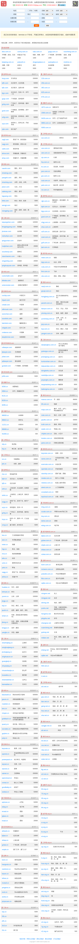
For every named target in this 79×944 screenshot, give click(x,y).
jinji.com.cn (45, 324)
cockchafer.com (7, 276)
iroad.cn (5, 821)
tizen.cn (5, 860)
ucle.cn (4, 563)
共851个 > (34, 638)
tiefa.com (5, 201)
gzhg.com (5, 104)
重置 (47, 25)
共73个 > (35, 827)
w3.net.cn (44, 774)
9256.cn (5, 386)
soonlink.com (7, 319)
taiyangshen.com (8, 222)
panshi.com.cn (46, 303)
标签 (57, 14)
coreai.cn (5, 783)
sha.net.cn (45, 715)
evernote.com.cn (47, 464)
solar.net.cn (45, 759)
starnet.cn (5, 769)
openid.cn (5, 754)
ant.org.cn (45, 891)
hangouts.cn (6, 864)
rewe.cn (5, 544)
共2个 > (35, 440)
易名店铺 (48, 939)
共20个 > (35, 382)
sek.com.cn (45, 153)
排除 (14, 14)
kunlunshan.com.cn (48, 361)
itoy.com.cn (45, 516)
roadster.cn (6, 704)
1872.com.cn (46, 107)
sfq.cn (4, 444)
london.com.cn (46, 438)
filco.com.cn (45, 578)
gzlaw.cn (5, 845)
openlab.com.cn (47, 469)
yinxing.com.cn (46, 313)
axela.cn (5, 897)
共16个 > (74, 144)
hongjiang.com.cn (47, 297)
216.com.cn (45, 78)
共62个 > (35, 291)
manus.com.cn (46, 399)
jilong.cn (5, 622)
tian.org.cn (45, 875)
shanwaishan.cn (8, 680)
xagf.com (5, 139)
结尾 (35, 10)
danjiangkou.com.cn (48, 345)
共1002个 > (34, 470)
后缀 (43, 10)
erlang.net (45, 650)
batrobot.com (7, 323)
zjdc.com (5, 129)
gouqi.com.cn (46, 291)
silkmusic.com (7, 309)
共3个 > (74, 765)
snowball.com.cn (47, 492)
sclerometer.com (8, 285)
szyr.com (5, 124)
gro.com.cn (45, 176)
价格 (43, 18)
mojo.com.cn (46, 410)
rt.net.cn (44, 676)
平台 (43, 14)
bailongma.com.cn (48, 389)
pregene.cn (6, 887)
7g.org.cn (44, 927)
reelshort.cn (6, 869)
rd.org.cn (44, 818)
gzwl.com (5, 111)
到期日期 (13, 21)
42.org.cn (44, 803)
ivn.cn (4, 459)
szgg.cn (5, 502)
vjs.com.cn (45, 157)
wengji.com (6, 205)
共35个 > (74, 736)
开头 (30, 10)
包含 (14, 10)
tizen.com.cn (46, 565)
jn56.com (5, 376)
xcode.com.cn (46, 512)
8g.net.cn (44, 769)
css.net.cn (45, 745)
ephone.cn (6, 802)
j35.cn (4, 921)
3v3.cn (4, 926)
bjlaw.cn (5, 836)
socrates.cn (6, 729)
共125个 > (73, 589)
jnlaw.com (5, 357)
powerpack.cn (7, 759)
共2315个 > (34, 690)
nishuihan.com (7, 236)
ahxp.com (5, 158)
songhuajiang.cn (8, 647)
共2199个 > (34, 744)
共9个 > (74, 814)
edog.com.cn (46, 525)
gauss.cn (5, 699)
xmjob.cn (5, 849)
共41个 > (35, 74)
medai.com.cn (46, 478)
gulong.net (45, 632)
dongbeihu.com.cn (48, 371)
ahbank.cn (6, 831)
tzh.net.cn (44, 686)
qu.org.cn (44, 869)
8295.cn (5, 405)
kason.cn (5, 874)
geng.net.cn (45, 706)
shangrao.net (46, 623)
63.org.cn (44, 789)
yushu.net (44, 608)
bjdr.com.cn (45, 207)
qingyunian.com (8, 241)
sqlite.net (44, 655)
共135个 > (73, 560)
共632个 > (34, 218)
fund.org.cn (45, 901)
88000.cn (5, 415)
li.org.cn (44, 858)
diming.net (45, 603)
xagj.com (5, 144)
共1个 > (35, 372)
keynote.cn (6, 748)
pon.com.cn (45, 171)
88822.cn (5, 420)
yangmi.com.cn (46, 333)
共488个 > (34, 531)
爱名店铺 (39, 939)
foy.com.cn (45, 162)
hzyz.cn (5, 519)
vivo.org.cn (45, 911)
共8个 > (74, 785)
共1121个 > (73, 449)
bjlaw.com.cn (46, 536)
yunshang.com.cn (47, 319)
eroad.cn (5, 811)
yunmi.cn (5, 596)
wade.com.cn (46, 429)
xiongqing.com (7, 211)
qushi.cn (5, 610)
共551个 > (73, 253)
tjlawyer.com (6, 352)
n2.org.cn (44, 931)
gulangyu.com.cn (47, 351)
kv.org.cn (44, 832)
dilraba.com (6, 280)
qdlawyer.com (7, 361)
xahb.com (5, 149)
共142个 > (34, 798)
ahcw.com (5, 153)
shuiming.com (7, 182)
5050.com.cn (46, 127)
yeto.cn (4, 568)
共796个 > (34, 855)
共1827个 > (34, 583)
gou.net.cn (45, 697)
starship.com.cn (47, 473)
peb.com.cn (45, 185)
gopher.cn (5, 733)
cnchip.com (6, 295)
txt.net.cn (44, 741)
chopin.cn (5, 713)
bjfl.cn (4, 483)
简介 (29, 14)
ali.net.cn (44, 730)
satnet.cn (5, 773)
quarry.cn (5, 724)
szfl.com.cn (45, 231)
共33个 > (74, 692)
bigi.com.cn (45, 262)
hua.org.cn (45, 863)
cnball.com (6, 305)
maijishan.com (7, 246)
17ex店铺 (56, 939)
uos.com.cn (45, 148)
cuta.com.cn (45, 267)
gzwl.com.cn (45, 217)
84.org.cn (44, 807)
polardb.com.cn (47, 574)
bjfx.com (5, 88)
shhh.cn (5, 495)
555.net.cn (45, 666)
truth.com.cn (45, 424)
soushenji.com (7, 252)
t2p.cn (4, 912)
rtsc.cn (4, 474)
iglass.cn (5, 816)
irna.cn (4, 554)
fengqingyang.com (8, 227)
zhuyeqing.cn (7, 666)
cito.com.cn (45, 276)
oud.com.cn (45, 181)
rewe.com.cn (46, 258)
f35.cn (4, 916)
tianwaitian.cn (7, 684)
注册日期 (13, 18)
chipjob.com (6, 328)
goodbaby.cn (6, 787)
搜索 (36, 25)
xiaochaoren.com (8, 256)
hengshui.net (46, 614)
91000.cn (5, 434)
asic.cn (4, 540)
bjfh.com (5, 83)
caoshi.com (6, 168)
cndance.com (7, 332)
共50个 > (74, 853)
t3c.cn (4, 930)
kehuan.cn (6, 592)
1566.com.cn (46, 113)
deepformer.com (8, 337)
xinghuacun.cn (7, 657)
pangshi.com (6, 178)
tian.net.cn (45, 701)
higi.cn (4, 549)
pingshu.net (45, 618)
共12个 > (74, 74)
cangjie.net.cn (46, 726)
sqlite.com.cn (46, 583)
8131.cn (5, 396)
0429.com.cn (46, 118)
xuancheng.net (46, 628)
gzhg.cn (5, 513)
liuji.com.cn (45, 329)
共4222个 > (73, 282)
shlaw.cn (5, 840)
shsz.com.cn (45, 227)
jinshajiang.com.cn (48, 357)
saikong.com (6, 191)
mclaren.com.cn (47, 569)
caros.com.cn (46, 459)
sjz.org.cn (44, 847)
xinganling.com (7, 261)
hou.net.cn (45, 711)
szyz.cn (4, 507)
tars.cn (4, 708)
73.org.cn (44, 794)
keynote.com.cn (47, 453)
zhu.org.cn (45, 880)
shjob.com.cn (46, 545)
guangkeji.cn (6, 661)
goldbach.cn (6, 719)
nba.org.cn (45, 905)
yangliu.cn (5, 632)
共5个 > (35, 135)
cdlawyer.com (7, 347)
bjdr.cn (4, 479)
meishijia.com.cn (47, 375)
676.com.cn (45, 97)
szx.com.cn (45, 138)
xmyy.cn (5, 525)
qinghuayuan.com (8, 265)
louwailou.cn (6, 675)
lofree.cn (5, 878)
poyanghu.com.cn (47, 380)
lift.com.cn (45, 404)
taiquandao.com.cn (48, 366)
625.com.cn (45, 92)
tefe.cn (4, 558)
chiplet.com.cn (46, 434)
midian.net (45, 638)
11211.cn (5, 425)
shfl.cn (4, 489)
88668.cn (5, 429)
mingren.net (45, 593)
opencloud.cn (7, 778)
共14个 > (35, 343)
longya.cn (5, 628)
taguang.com (7, 196)
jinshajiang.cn (7, 652)
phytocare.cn (6, 901)
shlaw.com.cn (46, 550)
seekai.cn (5, 792)
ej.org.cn (44, 827)
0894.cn (5, 391)
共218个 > (34, 907)
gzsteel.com (6, 366)
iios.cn (4, 535)
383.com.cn (45, 88)
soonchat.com (7, 314)
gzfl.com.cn (45, 243)
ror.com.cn (45, 190)
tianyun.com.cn (46, 309)
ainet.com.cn (46, 487)
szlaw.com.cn (46, 554)
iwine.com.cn (46, 521)
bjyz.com (5, 93)
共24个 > (74, 103)
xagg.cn (5, 572)
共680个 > (73, 196)
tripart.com (6, 300)
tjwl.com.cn (45, 247)
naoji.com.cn (46, 286)
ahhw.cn (5, 577)
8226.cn (5, 400)
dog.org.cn (45, 896)
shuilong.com (7, 173)
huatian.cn (6, 587)
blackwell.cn (6, 695)
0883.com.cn (46, 123)
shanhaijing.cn (7, 643)
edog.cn (5, 807)
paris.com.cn (46, 443)
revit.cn (4, 892)
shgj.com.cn (45, 222)
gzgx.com (5, 99)
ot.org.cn (44, 836)
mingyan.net (45, 598)
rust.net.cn (45, 754)
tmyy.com (5, 78)
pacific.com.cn (46, 420)
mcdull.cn (5, 883)
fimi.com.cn (45, 271)
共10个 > (35, 411)
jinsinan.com (6, 231)
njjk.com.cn (45, 201)
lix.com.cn (45, 167)
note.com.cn (45, 415)
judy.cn (4, 738)
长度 (43, 21)
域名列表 (22, 939)
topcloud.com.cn (47, 497)
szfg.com (5, 117)
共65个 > (74, 531)
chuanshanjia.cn (8, 670)
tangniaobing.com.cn (49, 384)
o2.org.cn (44, 922)
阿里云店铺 (30, 939)
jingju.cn (5, 601)
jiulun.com (5, 187)
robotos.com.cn (47, 483)
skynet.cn (5, 764)
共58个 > (74, 887)
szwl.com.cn (45, 237)
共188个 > (73, 339)
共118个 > (34, 164)
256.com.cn (45, 83)
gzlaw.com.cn (46, 540)
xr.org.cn (44, 822)
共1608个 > (73, 395)
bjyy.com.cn (45, 211)
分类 (57, 10)
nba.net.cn (45, 750)
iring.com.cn (45, 507)
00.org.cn (44, 798)
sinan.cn (5, 616)
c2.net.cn (44, 779)
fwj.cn (4, 449)
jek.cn (4, 464)
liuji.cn (4, 606)
